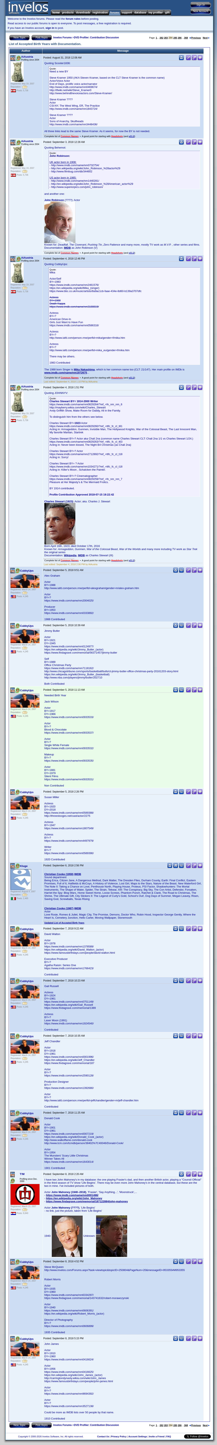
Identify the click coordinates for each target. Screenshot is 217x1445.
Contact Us (103, 1436)
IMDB (67, 247)
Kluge (24, 866)
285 (175, 38)
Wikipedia (70, 555)
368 (186, 38)
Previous (195, 38)
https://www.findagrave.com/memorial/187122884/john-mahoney (87, 1201)
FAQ (168, 1436)
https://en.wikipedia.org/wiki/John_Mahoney (74, 1198)
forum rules (73, 18)
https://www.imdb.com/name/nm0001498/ (72, 1195)
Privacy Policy (119, 1436)
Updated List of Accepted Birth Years (64, 923)
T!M (22, 1174)
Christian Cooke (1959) (59, 874)
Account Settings (137, 1436)
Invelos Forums (62, 37)
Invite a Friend (156, 1436)
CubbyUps (27, 570)
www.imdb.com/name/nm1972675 (65, 372)
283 (166, 38)
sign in (50, 27)
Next (206, 38)
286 (179, 38)
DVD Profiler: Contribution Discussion (96, 37)
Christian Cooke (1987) (59, 908)
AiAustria (27, 56)
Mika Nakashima (84, 369)
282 (161, 38)
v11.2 (131, 136)
